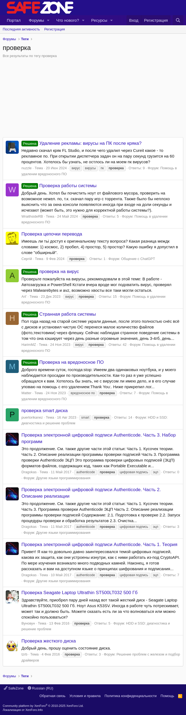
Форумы (36, 20)
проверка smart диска (44, 410)
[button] (48, 20)
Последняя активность (21, 29)
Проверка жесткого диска (48, 641)
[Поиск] (178, 20)
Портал (14, 20)
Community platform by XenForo (43, 705)
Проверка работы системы (59, 185)
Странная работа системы (58, 314)
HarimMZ (28, 345)
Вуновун (28, 623)
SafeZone (14, 688)
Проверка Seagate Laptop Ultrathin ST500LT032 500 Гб (79, 592)
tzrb (24, 654)
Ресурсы (99, 20)
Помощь (167, 696)
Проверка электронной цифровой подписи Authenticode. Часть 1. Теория (99, 544)
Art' (24, 296)
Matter (26, 393)
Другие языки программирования (63, 478)
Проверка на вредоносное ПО (62, 362)
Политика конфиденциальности (131, 696)
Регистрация (54, 29)
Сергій (26, 259)
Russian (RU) (40, 688)
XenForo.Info (34, 709)
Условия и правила (84, 696)
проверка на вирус (50, 271)
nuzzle (26, 168)
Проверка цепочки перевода (51, 234)
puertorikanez (32, 417)
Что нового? (67, 20)
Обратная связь (52, 696)
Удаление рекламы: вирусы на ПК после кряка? (81, 143)
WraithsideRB (32, 216)
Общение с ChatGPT (138, 259)
